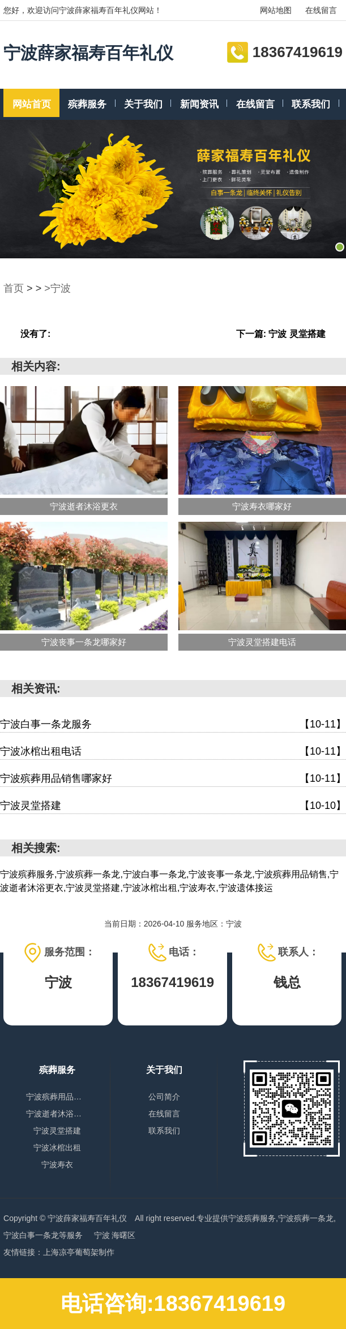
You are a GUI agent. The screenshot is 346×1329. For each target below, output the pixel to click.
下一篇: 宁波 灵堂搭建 (281, 334)
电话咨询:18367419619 (173, 1303)
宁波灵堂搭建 (173, 805)
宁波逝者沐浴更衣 (57, 1113)
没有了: (35, 334)
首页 (13, 288)
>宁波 (57, 288)
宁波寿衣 (57, 1164)
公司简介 (164, 1096)
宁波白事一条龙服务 (173, 724)
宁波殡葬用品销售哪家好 (173, 778)
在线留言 (321, 10)
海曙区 (123, 1235)
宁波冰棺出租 (57, 1147)
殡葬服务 (87, 104)
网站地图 (276, 10)
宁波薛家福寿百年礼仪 (88, 53)
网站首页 (31, 104)
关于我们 (143, 104)
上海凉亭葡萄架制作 (78, 1252)
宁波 (103, 1235)
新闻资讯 (199, 104)
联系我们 (311, 104)
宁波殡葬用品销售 (57, 1096)
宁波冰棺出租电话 (173, 751)
